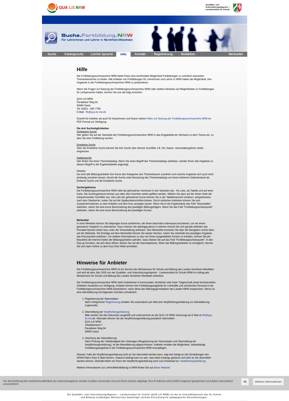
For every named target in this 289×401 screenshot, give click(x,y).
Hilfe (123, 54)
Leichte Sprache (102, 54)
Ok (245, 381)
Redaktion (188, 54)
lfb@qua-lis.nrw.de (96, 112)
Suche (52, 54)
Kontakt (140, 54)
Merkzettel (236, 54)
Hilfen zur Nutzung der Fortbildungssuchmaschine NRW (177, 118)
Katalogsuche (74, 54)
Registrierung (163, 54)
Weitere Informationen (268, 381)
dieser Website (162, 367)
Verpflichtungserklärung (116, 311)
